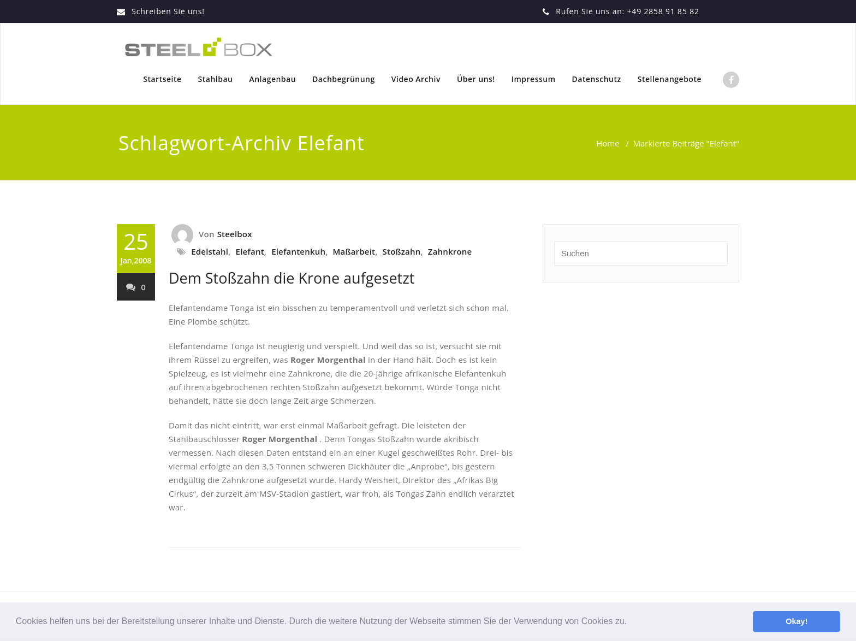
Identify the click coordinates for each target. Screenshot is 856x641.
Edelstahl (209, 251)
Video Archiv (416, 79)
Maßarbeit (354, 251)
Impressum (534, 79)
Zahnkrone (450, 251)
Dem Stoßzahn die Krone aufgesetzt (291, 278)
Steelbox (234, 233)
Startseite (162, 79)
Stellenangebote (670, 79)
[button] (631, 622)
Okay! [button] (796, 621)
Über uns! (476, 79)
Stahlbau (215, 79)
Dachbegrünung (343, 79)
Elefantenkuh (298, 251)
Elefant (250, 251)
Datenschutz (596, 79)
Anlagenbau (272, 79)
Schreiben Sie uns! (168, 11)
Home (607, 143)
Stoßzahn (402, 251)
